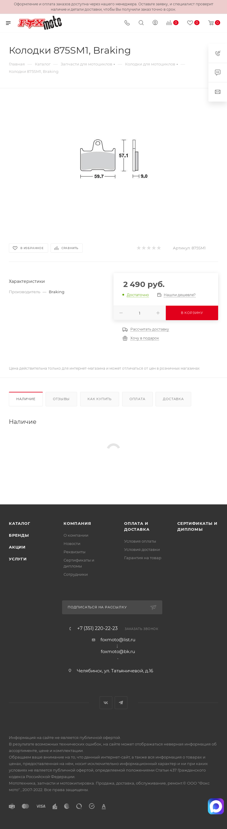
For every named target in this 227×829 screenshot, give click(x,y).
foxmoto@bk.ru (118, 651)
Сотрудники (76, 574)
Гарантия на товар (142, 557)
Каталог (19, 523)
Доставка (173, 399)
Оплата (137, 399)
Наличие (25, 399)
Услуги (18, 559)
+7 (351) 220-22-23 (97, 628)
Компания (77, 523)
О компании (76, 535)
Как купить (99, 399)
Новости (72, 543)
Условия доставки (142, 549)
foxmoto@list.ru (117, 639)
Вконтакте (106, 702)
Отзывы (61, 399)
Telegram (121, 702)
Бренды (19, 535)
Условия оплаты (140, 541)
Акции (17, 547)
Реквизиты (74, 551)
